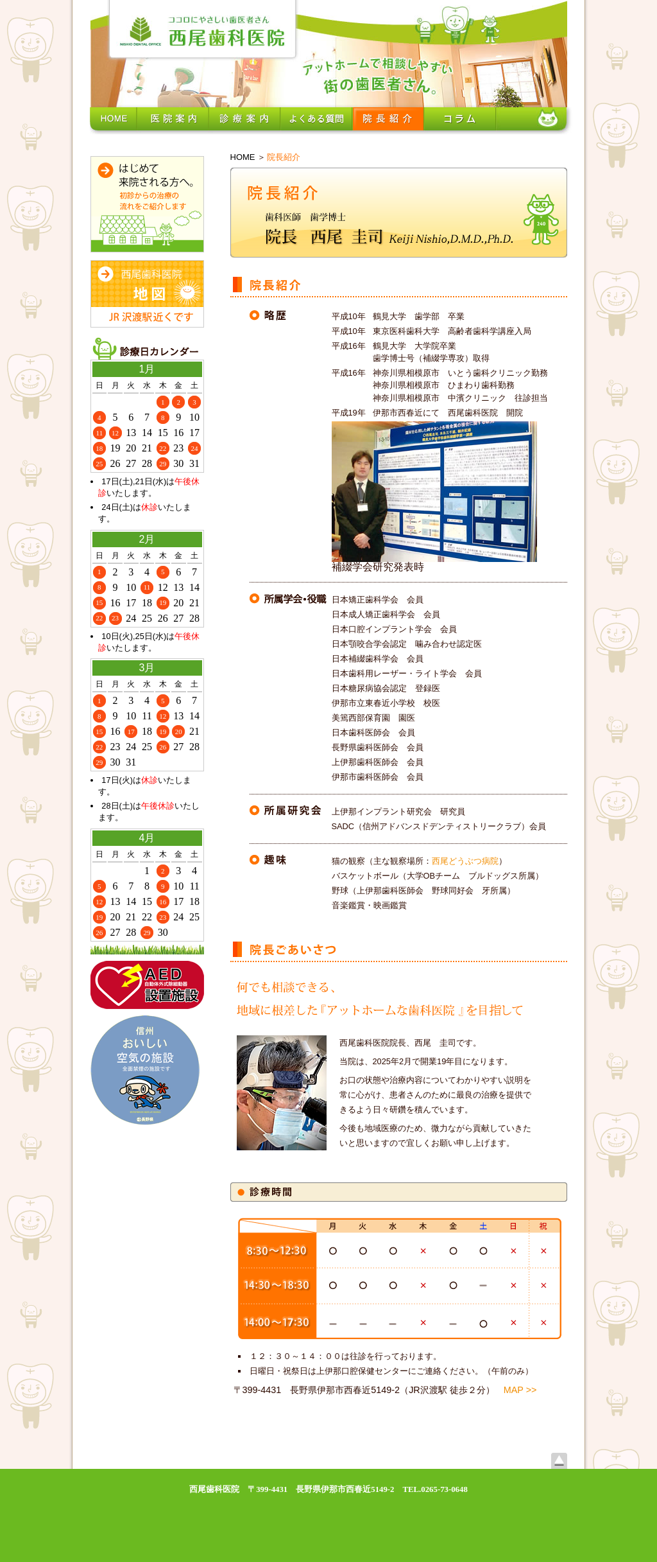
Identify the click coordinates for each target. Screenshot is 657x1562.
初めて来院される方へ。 (147, 204)
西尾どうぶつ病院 (465, 861)
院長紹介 (388, 118)
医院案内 (172, 118)
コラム (460, 118)
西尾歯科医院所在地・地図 (147, 294)
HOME (242, 157)
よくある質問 (316, 118)
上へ (559, 1461)
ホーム (113, 118)
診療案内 (244, 118)
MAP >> (520, 1390)
